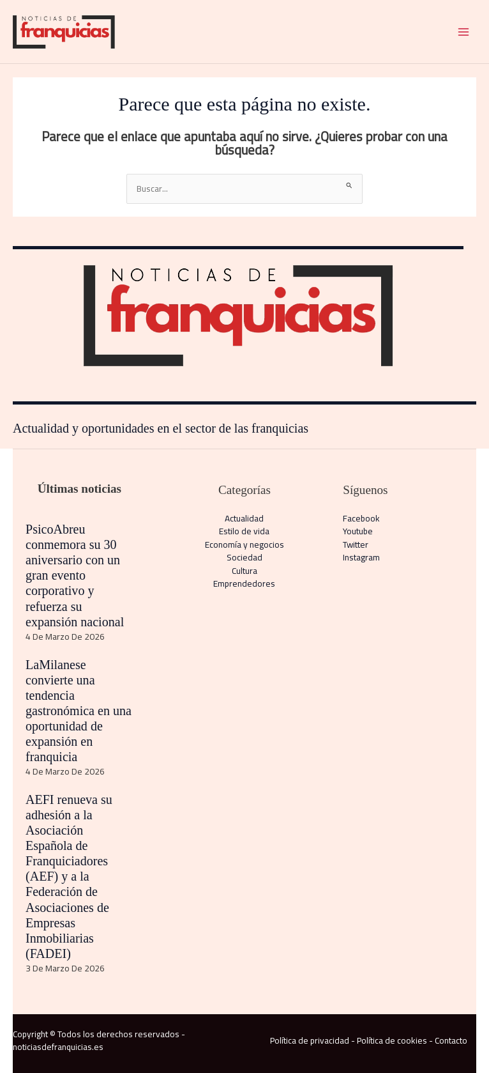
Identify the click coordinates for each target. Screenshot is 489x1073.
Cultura (244, 570)
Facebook (361, 518)
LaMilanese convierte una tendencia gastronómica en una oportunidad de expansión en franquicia (79, 711)
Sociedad (244, 557)
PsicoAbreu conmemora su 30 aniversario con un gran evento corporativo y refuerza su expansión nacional (75, 575)
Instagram (361, 557)
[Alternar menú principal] (464, 32)
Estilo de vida (244, 531)
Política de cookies (392, 1040)
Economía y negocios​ (244, 544)
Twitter (355, 544)
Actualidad (244, 518)
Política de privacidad (309, 1040)
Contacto (451, 1040)
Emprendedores (244, 583)
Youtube (358, 531)
